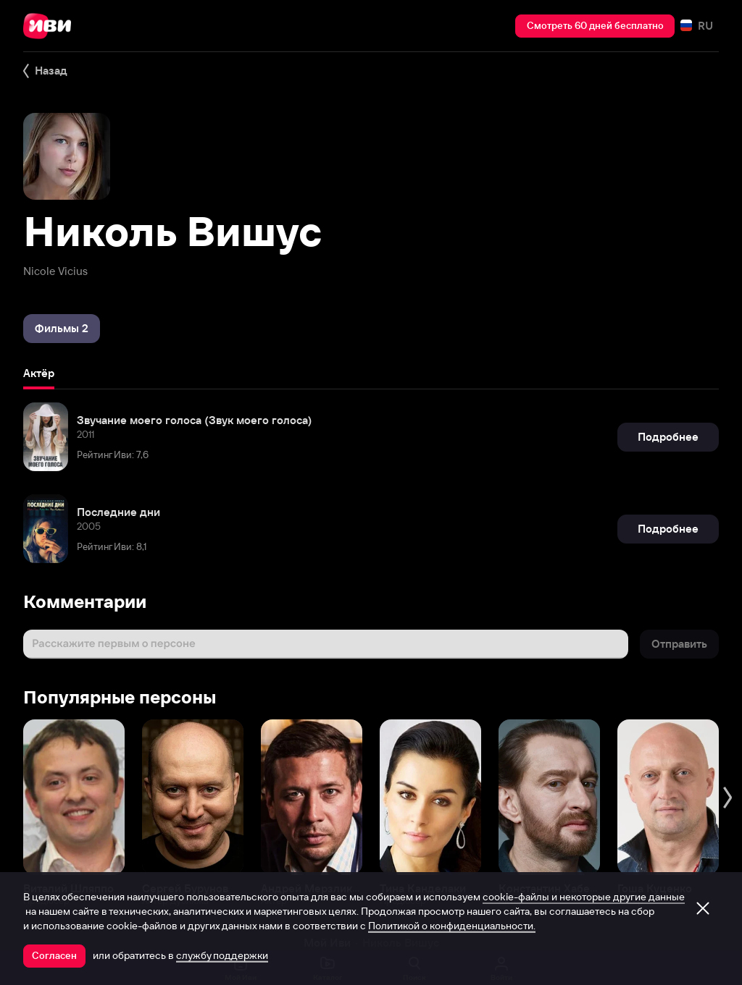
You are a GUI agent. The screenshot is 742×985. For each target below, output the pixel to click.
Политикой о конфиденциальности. (451, 925)
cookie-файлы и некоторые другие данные (584, 896)
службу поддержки (222, 955)
